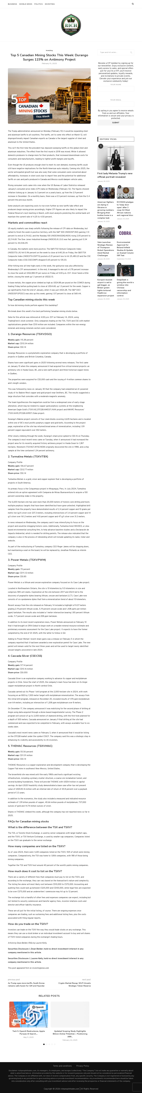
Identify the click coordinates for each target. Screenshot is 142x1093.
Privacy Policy (82, 1066)
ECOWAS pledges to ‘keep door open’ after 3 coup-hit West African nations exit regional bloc (125, 209)
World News (25, 4)
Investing (50, 4)
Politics (38, 4)
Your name (115, 87)
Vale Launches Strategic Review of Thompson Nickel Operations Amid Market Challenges (105, 249)
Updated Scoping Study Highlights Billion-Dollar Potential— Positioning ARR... (70, 1034)
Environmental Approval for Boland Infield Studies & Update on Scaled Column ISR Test (125, 249)
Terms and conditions (62, 1066)
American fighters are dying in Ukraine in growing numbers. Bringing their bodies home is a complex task (105, 210)
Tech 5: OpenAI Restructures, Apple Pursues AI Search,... (28, 1032)
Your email (115, 103)
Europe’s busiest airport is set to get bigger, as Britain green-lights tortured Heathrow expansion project (105, 287)
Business (12, 4)
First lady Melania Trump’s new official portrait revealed (114, 175)
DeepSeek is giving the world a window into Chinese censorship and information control (125, 287)
